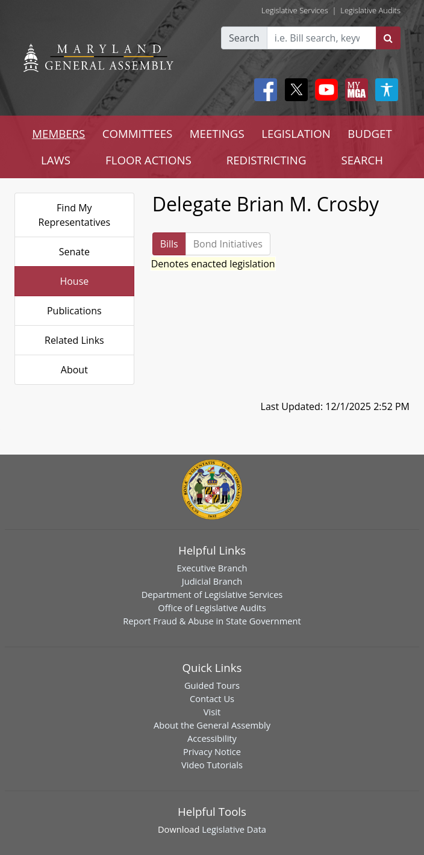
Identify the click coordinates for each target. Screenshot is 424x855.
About (74, 369)
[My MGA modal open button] (354, 89)
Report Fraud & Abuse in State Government (212, 621)
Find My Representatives (75, 215)
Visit (212, 712)
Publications (74, 310)
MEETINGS (217, 133)
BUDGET (369, 133)
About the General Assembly (212, 725)
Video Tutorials (212, 765)
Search (244, 38)
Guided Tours (212, 685)
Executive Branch (212, 568)
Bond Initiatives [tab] (228, 243)
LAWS (55, 159)
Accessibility (212, 738)
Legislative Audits (370, 10)
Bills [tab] (169, 243)
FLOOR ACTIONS (148, 159)
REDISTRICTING (266, 159)
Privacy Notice (212, 751)
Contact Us (212, 698)
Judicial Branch (212, 581)
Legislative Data (234, 829)
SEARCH (362, 159)
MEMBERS (58, 133)
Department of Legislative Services (212, 594)
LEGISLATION (296, 133)
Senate (74, 251)
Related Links (74, 340)
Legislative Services (294, 10)
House (74, 281)
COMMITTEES (137, 133)
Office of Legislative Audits (212, 608)
